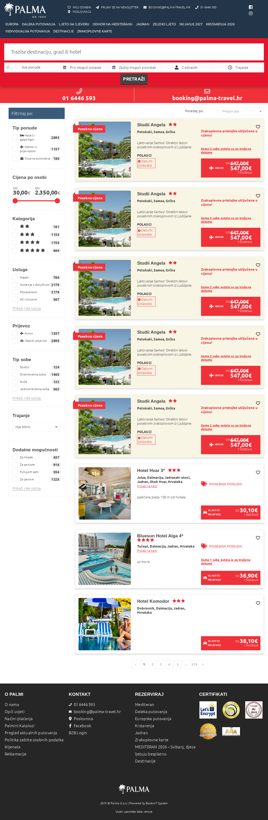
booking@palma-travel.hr (207, 94)
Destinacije (145, 761)
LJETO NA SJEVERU (74, 24)
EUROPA (12, 24)
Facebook (80, 726)
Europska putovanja (153, 718)
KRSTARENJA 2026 (220, 24)
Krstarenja (144, 726)
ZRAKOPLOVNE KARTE (94, 31)
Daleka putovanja (151, 711)
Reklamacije (15, 754)
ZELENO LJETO (164, 24)
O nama (12, 704)
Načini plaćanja (19, 718)
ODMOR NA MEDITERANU (112, 24)
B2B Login (78, 733)
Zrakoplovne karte (151, 740)
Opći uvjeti (15, 711)
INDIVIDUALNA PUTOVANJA (27, 31)
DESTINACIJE (63, 31)
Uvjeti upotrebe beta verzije (134, 811)
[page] (203, 664)
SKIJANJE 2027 (191, 24)
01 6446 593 (79, 94)
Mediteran (144, 704)
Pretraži (134, 78)
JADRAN (142, 24)
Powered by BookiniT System (148, 803)
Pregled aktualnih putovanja (31, 733)
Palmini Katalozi (20, 726)
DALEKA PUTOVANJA (38, 24)
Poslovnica (81, 718)
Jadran (141, 733)
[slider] (15, 200)
